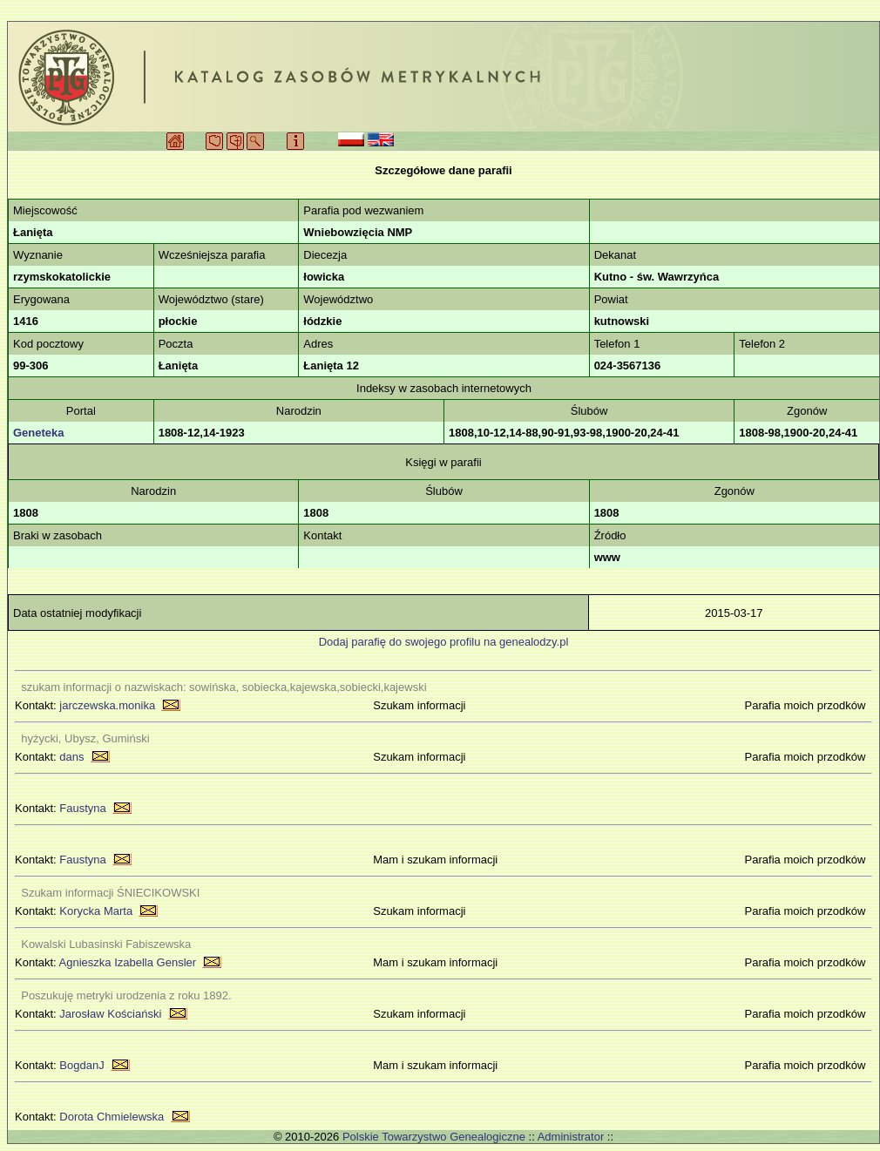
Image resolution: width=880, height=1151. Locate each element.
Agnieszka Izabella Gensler (128, 962)
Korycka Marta (95, 910)
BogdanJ (81, 1065)
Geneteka (38, 432)
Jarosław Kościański (110, 1013)
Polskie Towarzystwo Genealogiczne (433, 1136)
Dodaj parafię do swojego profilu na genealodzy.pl (444, 641)
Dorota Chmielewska (111, 1116)
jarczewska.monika (107, 705)
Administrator (571, 1136)
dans (71, 756)
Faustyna (82, 808)
